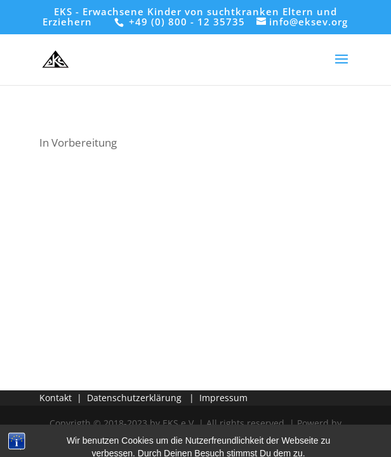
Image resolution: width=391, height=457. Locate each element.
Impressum (223, 398)
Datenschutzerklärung (134, 398)
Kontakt (55, 398)
